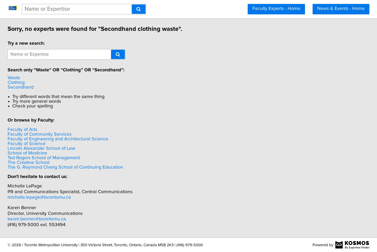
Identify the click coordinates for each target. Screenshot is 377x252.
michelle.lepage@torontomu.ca (63, 197)
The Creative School (52, 162)
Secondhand (44, 87)
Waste (37, 78)
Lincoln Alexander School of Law (65, 148)
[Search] (139, 9)
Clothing (39, 82)
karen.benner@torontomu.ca (60, 219)
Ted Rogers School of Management (67, 158)
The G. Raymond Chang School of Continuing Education (89, 167)
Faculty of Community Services (63, 134)
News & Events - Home (341, 8)
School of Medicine (51, 153)
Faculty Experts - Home (276, 8)
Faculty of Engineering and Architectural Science (81, 139)
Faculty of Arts (46, 129)
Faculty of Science (50, 143)
